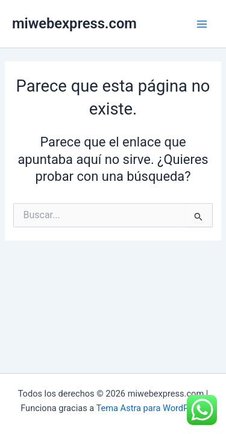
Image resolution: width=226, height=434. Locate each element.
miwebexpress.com (74, 23)
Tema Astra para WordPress (151, 408)
